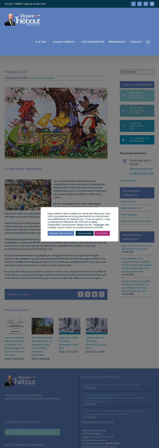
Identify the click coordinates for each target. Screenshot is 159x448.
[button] (148, 42)
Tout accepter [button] (84, 233)
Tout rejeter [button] (102, 233)
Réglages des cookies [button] (61, 233)
